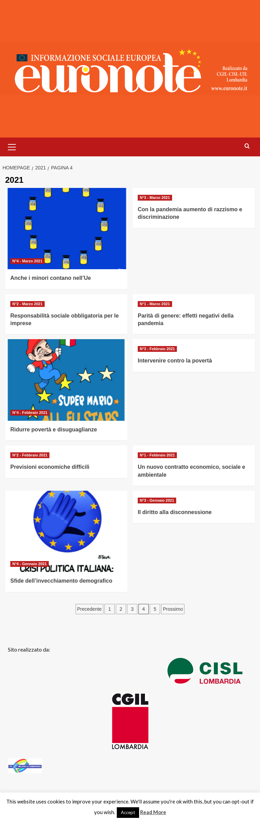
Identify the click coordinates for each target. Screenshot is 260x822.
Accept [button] (128, 812)
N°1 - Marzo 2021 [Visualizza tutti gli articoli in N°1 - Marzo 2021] (155, 304)
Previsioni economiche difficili (49, 467)
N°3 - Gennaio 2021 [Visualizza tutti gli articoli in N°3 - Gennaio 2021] (157, 500)
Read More (153, 812)
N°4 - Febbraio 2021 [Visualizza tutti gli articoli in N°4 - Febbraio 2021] (29, 412)
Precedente (89, 609)
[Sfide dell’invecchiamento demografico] (66, 531)
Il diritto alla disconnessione (175, 512)
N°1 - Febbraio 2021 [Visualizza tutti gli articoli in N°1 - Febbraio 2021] (157, 455)
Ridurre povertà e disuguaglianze (53, 429)
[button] (12, 146)
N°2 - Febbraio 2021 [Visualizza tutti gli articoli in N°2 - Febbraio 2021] (29, 455)
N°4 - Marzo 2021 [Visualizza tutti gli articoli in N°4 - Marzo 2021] (27, 261)
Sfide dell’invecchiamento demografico (61, 581)
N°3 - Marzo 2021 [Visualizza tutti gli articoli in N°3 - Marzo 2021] (155, 197)
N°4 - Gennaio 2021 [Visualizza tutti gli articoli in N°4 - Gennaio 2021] (29, 564)
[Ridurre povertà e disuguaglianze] (66, 379)
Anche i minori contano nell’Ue (50, 278)
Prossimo (173, 609)
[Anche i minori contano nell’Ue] (66, 228)
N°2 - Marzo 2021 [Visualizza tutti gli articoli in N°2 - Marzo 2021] (27, 304)
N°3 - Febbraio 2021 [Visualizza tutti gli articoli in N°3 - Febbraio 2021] (157, 349)
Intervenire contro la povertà (175, 361)
